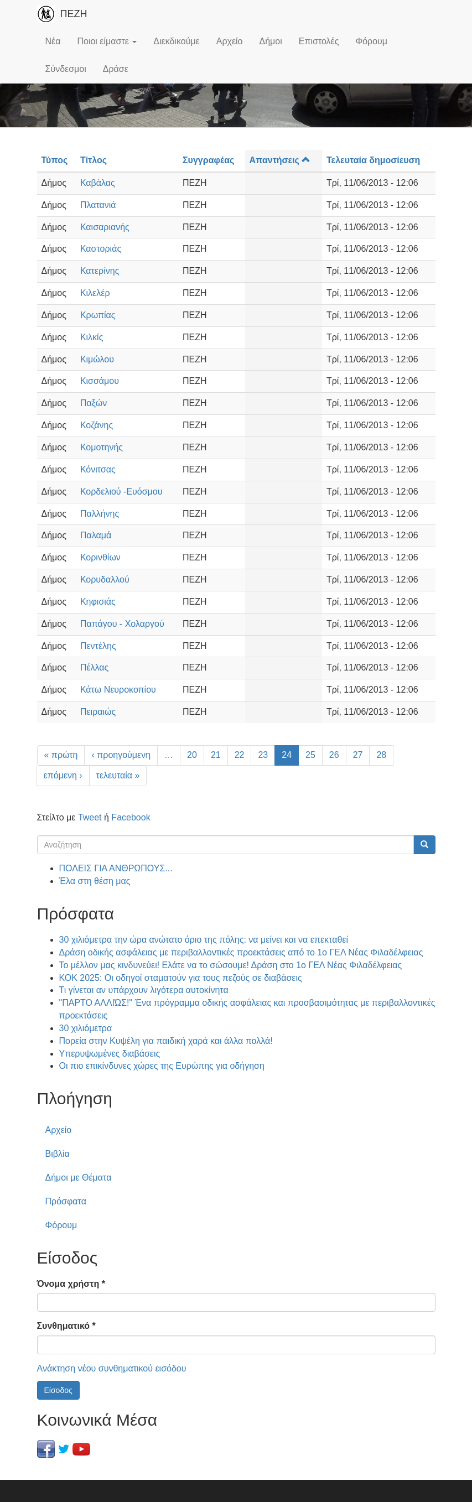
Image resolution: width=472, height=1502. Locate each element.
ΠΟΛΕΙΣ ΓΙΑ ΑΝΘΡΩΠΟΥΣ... (116, 868)
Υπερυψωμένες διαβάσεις (109, 1053)
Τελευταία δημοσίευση (373, 160)
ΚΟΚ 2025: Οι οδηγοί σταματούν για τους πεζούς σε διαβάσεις (180, 978)
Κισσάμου (99, 381)
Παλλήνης (99, 513)
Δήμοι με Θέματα (78, 1177)
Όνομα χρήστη (71, 1283)
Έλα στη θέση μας (95, 881)
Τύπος (55, 160)
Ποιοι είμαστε (107, 41)
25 (310, 755)
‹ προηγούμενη (121, 755)
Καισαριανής (104, 227)
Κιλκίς (91, 337)
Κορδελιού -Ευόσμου (121, 491)
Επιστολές (319, 41)
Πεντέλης (98, 646)
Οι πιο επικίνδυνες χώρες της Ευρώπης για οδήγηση (161, 1065)
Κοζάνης (96, 425)
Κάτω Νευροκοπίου (118, 689)
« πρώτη (61, 755)
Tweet (90, 817)
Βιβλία (57, 1153)
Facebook (130, 817)
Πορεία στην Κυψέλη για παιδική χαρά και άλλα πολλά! (166, 1041)
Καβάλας (97, 183)
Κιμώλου (97, 359)
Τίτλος (93, 160)
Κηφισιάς (98, 601)
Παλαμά (95, 535)
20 (192, 755)
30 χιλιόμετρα (85, 1028)
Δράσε (115, 69)
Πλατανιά (98, 205)
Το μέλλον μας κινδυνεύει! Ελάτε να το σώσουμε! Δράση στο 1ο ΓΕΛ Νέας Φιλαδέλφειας (230, 965)
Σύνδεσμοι (65, 69)
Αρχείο (229, 41)
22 (240, 755)
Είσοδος (58, 1390)
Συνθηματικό (66, 1326)
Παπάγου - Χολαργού (122, 623)
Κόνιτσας (98, 469)
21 (216, 755)
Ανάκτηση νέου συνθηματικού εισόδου (111, 1368)
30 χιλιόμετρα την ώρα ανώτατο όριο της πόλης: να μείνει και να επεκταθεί (204, 939)
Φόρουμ (371, 41)
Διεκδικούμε (176, 41)
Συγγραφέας (208, 160)
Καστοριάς (100, 248)
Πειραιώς (98, 711)
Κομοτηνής (101, 447)
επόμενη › (63, 775)
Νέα (53, 41)
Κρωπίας (98, 315)
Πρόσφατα (65, 1201)
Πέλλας (94, 667)
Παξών (93, 403)
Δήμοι (271, 41)
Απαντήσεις (280, 160)
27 (358, 755)
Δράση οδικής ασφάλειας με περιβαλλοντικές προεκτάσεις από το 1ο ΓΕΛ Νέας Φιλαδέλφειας (241, 952)
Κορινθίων (100, 557)
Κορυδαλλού (104, 579)
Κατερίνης (99, 271)
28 (381, 755)
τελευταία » (118, 775)
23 (263, 755)
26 (334, 755)
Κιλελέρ (95, 293)
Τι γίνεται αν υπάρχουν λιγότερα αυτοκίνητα (144, 990)
